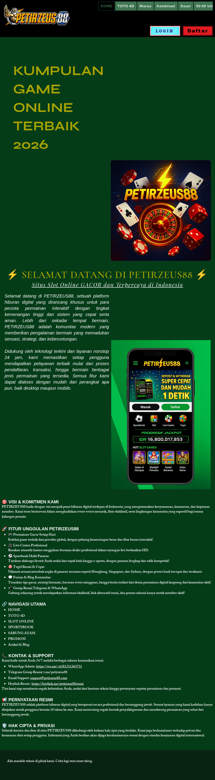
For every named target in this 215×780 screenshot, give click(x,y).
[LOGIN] (165, 31)
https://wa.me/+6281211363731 (59, 667)
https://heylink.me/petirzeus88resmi (58, 684)
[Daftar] (198, 31)
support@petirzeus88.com (48, 678)
